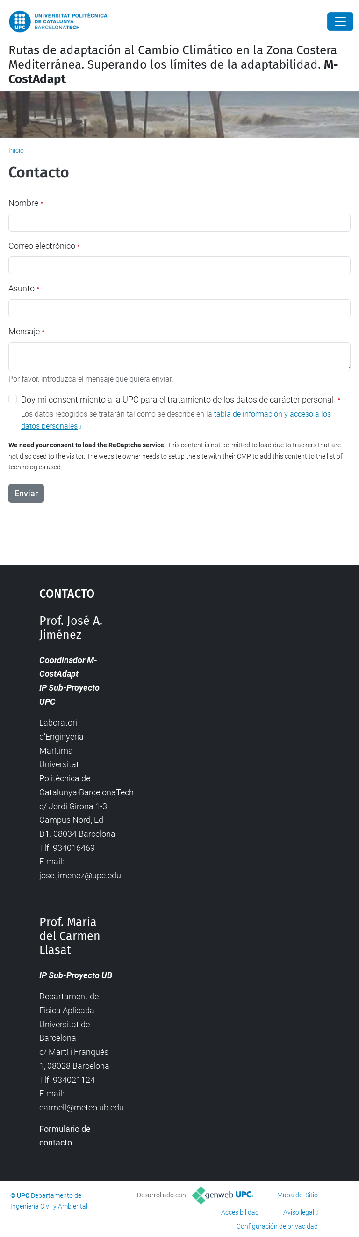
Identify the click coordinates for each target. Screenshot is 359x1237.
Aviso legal (298, 1212)
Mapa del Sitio (297, 1195)
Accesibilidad (240, 1212)
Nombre (25, 203)
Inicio (16, 150)
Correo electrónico (44, 246)
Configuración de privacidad (277, 1226)
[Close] (340, 21)
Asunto (23, 288)
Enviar (26, 493)
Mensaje (26, 331)
